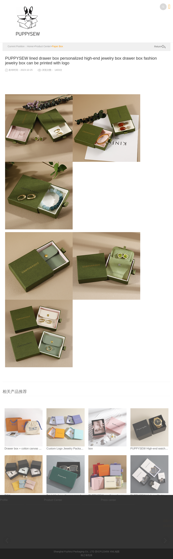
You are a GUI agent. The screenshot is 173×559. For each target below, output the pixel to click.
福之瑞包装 (86, 555)
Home (30, 46)
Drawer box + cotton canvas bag (24, 464)
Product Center (43, 46)
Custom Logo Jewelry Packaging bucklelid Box (74, 464)
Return (159, 46)
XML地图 (114, 551)
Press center (87, 500)
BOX (7, 511)
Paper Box (57, 46)
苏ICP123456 (102, 551)
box (90, 464)
